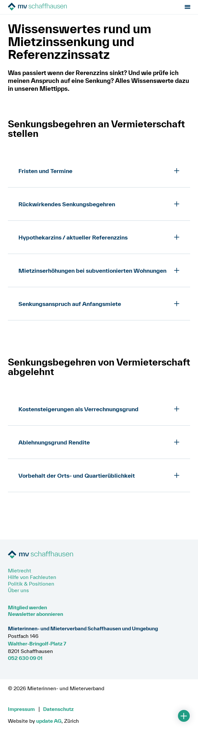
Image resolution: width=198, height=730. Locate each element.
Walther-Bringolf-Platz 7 (37, 643)
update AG (49, 721)
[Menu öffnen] (187, 7)
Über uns (18, 590)
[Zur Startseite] (45, 7)
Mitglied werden (27, 607)
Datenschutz (58, 709)
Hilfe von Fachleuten (32, 577)
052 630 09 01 (25, 658)
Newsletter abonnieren (35, 614)
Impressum (21, 709)
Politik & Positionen (31, 584)
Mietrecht (19, 570)
